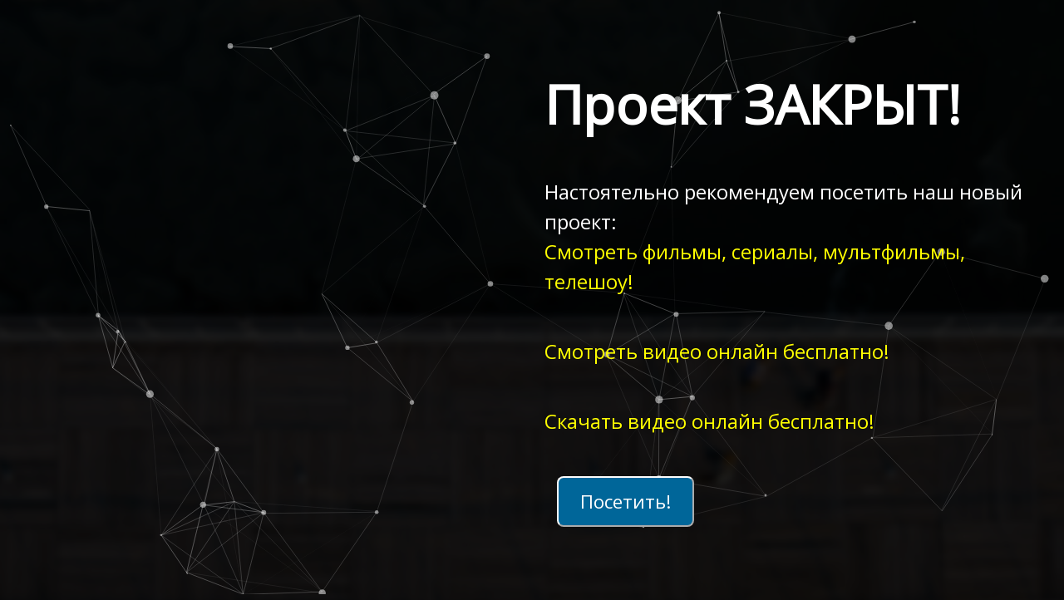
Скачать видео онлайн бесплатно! (709, 421)
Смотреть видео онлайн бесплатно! (716, 351)
